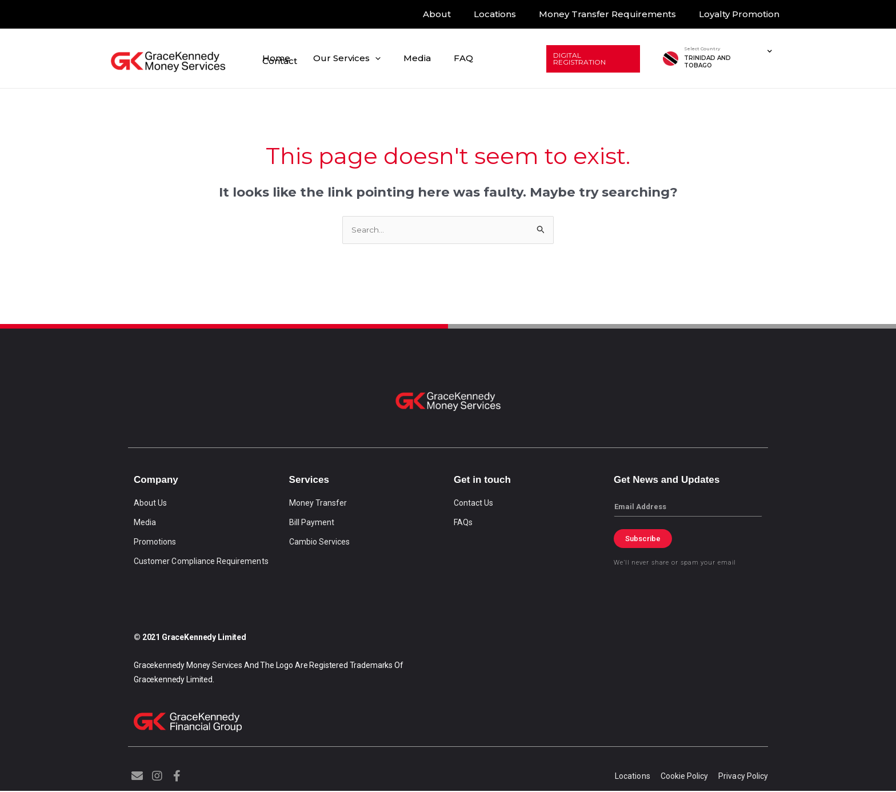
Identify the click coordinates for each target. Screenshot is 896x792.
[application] (387, 58)
